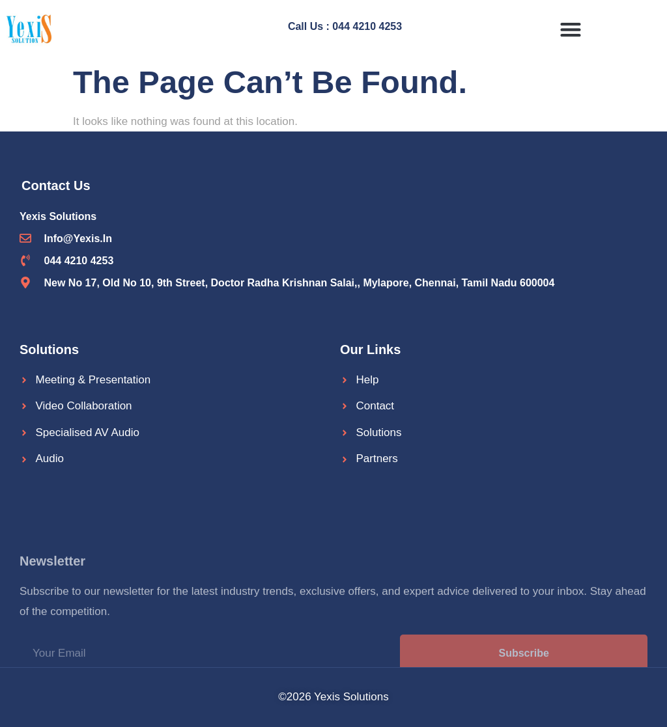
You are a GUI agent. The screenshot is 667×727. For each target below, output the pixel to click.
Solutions (49, 349)
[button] (570, 29)
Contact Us (56, 185)
